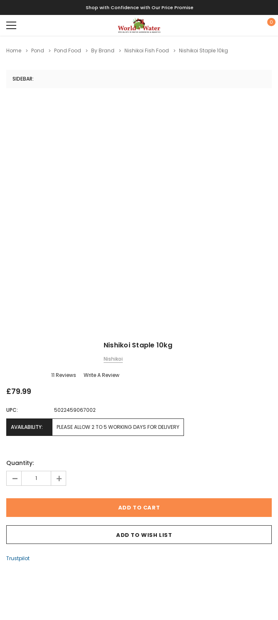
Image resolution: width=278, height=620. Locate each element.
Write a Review (101, 375)
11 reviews (63, 375)
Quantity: (20, 463)
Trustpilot (18, 558)
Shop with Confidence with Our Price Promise (140, 7)
